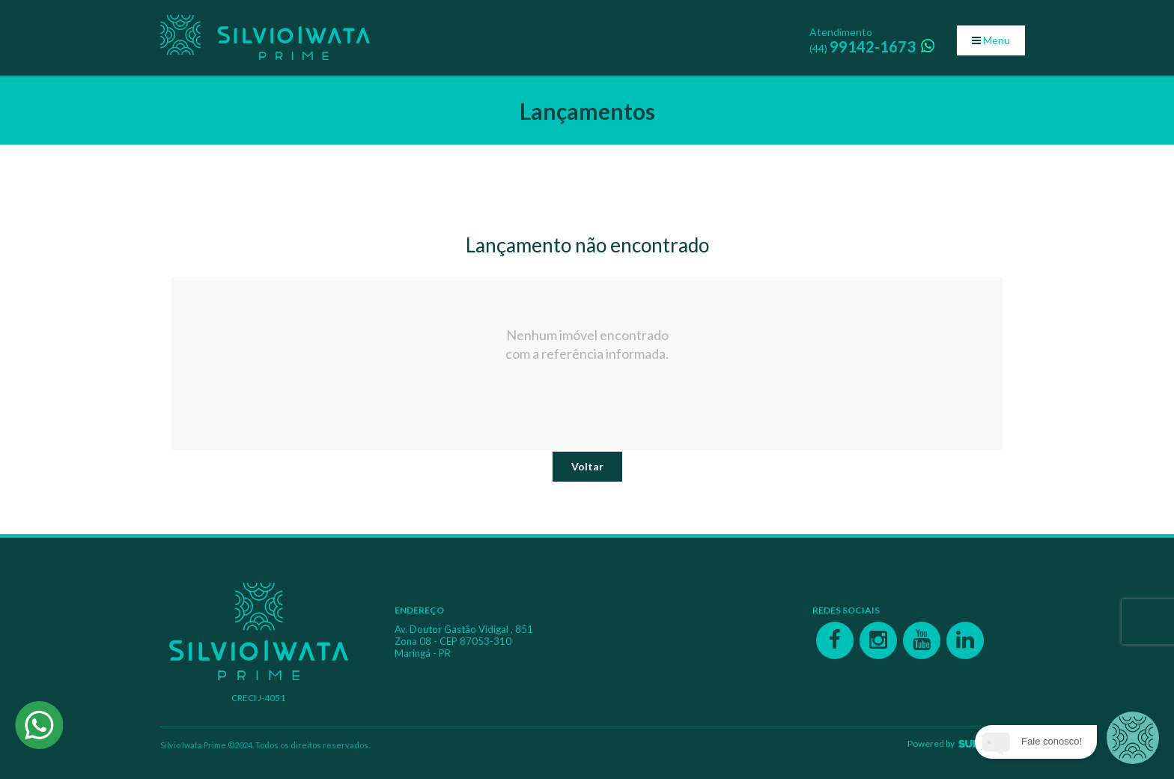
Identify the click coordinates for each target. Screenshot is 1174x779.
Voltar (587, 466)
